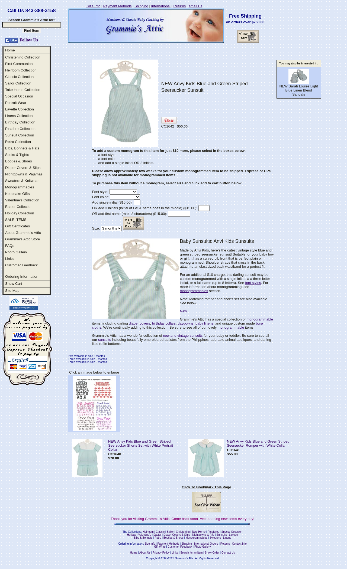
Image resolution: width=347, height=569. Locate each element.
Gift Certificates (17, 226)
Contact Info (239, 543)
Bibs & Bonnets (143, 537)
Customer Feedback (21, 265)
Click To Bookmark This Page (206, 487)
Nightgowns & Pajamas (24, 174)
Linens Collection (19, 116)
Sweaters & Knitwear (22, 181)
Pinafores (213, 531)
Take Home (198, 531)
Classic (160, 531)
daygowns (186, 323)
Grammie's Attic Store (22, 239)
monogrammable (259, 319)
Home (10, 50)
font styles (253, 283)
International (161, 6)
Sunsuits (221, 534)
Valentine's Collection (22, 200)
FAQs (9, 246)
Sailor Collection (18, 83)
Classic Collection (19, 77)
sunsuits (104, 340)
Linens (227, 537)
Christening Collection (22, 57)
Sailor (170, 531)
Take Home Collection (22, 90)
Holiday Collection (19, 213)
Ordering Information (21, 276)
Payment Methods (117, 6)
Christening (183, 531)
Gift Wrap (160, 546)
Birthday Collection (20, 122)
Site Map (12, 291)
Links (9, 259)
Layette (233, 534)
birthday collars (164, 323)
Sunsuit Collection (19, 135)
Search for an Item (191, 552)
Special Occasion (19, 96)
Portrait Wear (15, 103)
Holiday (131, 534)
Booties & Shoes (18, 161)
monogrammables (194, 291)
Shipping (141, 6)
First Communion (19, 64)
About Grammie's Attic (23, 233)
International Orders (206, 543)
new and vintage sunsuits (183, 335)
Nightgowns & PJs (203, 534)
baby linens (204, 323)
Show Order (212, 552)
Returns (180, 6)
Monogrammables (19, 187)
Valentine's (144, 534)
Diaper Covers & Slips (22, 168)
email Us (196, 6)
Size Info (93, 6)
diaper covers (139, 323)
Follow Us (29, 40)
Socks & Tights (17, 155)
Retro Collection (18, 142)
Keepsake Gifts (17, 194)
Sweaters (215, 537)
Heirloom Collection (21, 70)
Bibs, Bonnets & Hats (22, 148)
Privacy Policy (161, 552)
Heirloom (148, 531)
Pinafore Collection (20, 129)
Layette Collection (19, 109)
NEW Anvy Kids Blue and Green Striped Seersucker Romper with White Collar (258, 443)
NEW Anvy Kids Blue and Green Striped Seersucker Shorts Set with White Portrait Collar (140, 445)
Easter (157, 534)
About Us (144, 552)
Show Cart (13, 284)
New (183, 311)
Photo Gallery (16, 252)
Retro (158, 537)
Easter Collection (19, 207)
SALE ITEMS (16, 220)
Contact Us (228, 552)
